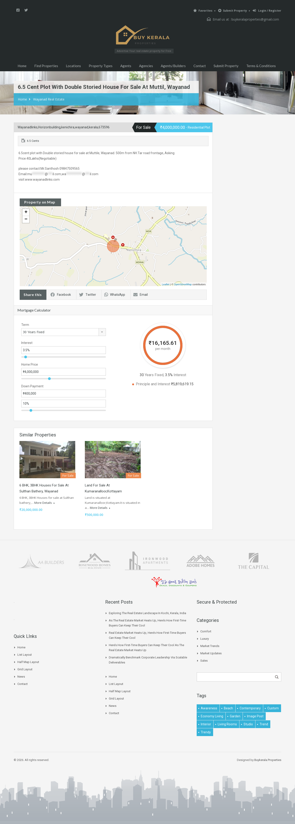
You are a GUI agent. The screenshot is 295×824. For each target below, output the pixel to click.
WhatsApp (114, 294)
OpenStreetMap (183, 284)
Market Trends (209, 646)
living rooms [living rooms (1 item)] (227, 724)
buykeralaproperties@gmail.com (255, 19)
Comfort (205, 631)
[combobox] (63, 332)
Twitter (87, 294)
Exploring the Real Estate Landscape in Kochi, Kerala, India (147, 613)
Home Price (29, 364)
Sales (204, 660)
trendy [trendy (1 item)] (206, 732)
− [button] (25, 219)
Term (25, 325)
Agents (125, 66)
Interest (26, 343)
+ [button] (25, 212)
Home (22, 66)
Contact (199, 66)
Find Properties (46, 66)
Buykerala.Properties (267, 760)
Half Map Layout (28, 662)
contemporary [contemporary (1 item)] (250, 708)
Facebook (61, 294)
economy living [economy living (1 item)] (212, 716)
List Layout (24, 654)
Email (140, 294)
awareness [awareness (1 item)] (209, 708)
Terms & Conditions (261, 66)
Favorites (202, 11)
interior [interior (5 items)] (206, 724)
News (21, 676)
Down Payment (32, 386)
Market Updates (211, 653)
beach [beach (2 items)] (228, 708)
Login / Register (267, 11)
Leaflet (165, 284)
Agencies (146, 66)
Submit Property (232, 11)
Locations (73, 66)
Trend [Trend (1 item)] (264, 724)
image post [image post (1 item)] (255, 716)
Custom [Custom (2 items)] (273, 708)
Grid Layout (24, 669)
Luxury (204, 638)
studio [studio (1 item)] (248, 724)
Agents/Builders (173, 66)
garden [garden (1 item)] (235, 716)
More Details (44, 503)
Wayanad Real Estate (48, 99)
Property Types (101, 66)
